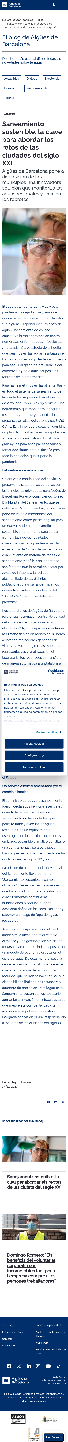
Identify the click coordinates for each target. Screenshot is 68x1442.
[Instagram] (38, 1366)
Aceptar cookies (34, 743)
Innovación (11, 88)
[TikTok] (58, 1366)
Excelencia (52, 78)
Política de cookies (12, 1332)
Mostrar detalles (46, 731)
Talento (9, 98)
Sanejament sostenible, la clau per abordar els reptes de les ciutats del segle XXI (34, 1182)
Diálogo (32, 78)
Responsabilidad (37, 88)
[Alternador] (61, 5)
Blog (41, 19)
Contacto (7, 1339)
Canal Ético (8, 1345)
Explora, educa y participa (17, 19)
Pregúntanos (54, 1437)
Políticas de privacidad (48, 1325)
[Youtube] (48, 1366)
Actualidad (11, 78)
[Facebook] (9, 1366)
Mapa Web (42, 1342)
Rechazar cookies (34, 767)
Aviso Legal (8, 1325)
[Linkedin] (29, 1366)
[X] (63, 1102)
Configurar (34, 755)
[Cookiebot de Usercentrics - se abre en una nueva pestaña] (48, 671)
